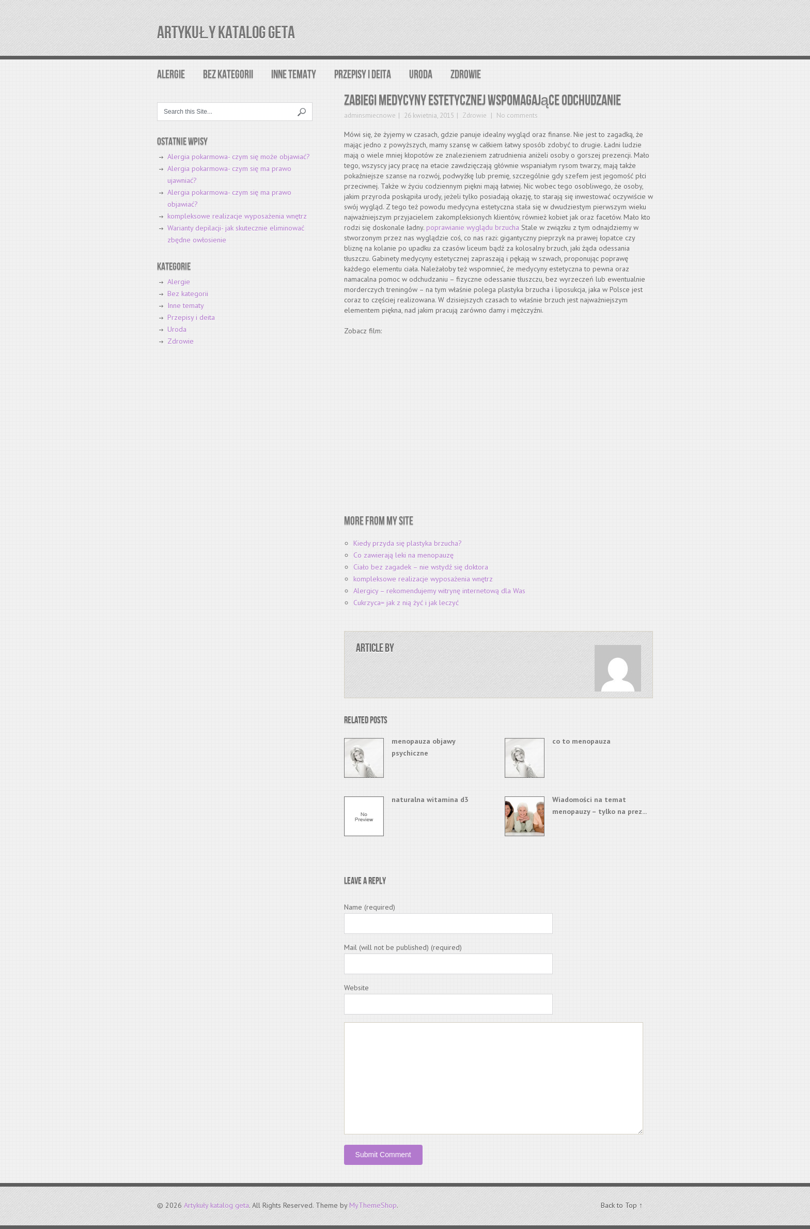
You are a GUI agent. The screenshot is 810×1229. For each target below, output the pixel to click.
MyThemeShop (373, 1205)
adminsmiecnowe (370, 115)
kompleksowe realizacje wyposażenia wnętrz (423, 578)
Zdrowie (465, 75)
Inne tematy (293, 75)
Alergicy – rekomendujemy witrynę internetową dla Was (439, 590)
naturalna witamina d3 (430, 799)
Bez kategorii (228, 75)
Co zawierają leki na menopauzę (403, 555)
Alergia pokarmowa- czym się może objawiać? (238, 156)
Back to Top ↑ (622, 1205)
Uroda (420, 75)
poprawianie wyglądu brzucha (472, 227)
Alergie (171, 75)
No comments (516, 115)
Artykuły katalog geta (226, 32)
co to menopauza (581, 741)
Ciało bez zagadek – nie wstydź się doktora (420, 567)
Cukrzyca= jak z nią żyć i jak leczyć (406, 602)
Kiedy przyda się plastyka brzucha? (407, 543)
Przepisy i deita (362, 75)
